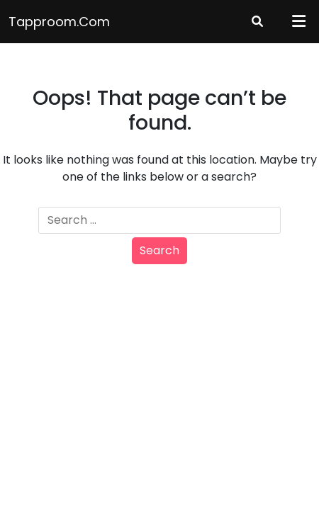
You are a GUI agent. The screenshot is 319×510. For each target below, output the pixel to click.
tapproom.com (59, 21)
